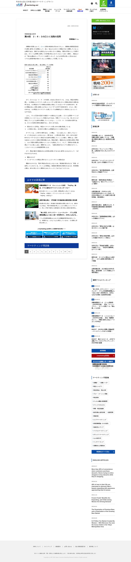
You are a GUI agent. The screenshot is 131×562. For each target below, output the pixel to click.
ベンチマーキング (98, 442)
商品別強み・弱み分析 (99, 390)
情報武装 (96, 416)
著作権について (93, 546)
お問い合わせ (68, 546)
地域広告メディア (98, 427)
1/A (65, 251)
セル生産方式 (97, 438)
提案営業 (110, 412)
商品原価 (96, 397)
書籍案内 (58, 546)
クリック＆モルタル (99, 405)
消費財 (95, 382)
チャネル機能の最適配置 (100, 401)
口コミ (43, 46)
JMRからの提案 (35, 10)
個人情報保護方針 (80, 546)
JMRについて (37, 546)
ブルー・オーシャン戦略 (100, 394)
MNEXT (25, 10)
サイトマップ (48, 546)
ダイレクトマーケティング (101, 434)
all (69, 251)
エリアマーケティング (99, 419)
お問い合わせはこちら (103, 20)
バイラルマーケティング (100, 431)
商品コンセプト (97, 386)
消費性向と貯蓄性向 (99, 445)
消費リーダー (104, 382)
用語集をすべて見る (102, 451)
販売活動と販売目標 (99, 412)
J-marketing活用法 (103, 355)
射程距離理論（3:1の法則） (101, 423)
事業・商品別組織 (98, 408)
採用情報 (103, 350)
